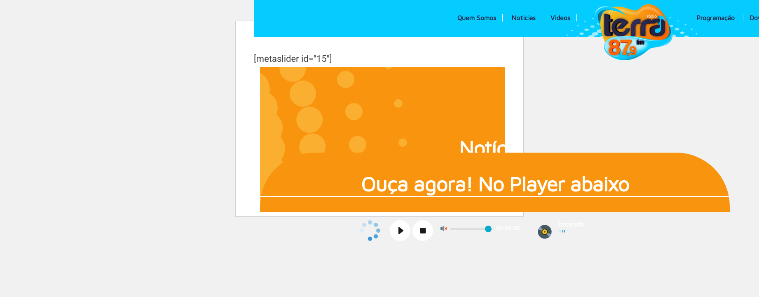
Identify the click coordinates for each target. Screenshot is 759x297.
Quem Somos (476, 17)
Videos (560, 17)
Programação (715, 17)
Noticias (523, 17)
